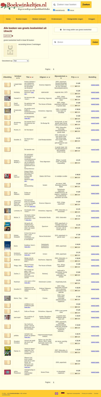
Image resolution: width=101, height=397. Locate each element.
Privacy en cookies (87, 393)
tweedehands (60, 10)
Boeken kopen (21, 19)
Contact (96, 393)
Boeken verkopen (39, 19)
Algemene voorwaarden (73, 393)
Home (8, 19)
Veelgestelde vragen (75, 19)
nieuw (71, 10)
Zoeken (86, 4)
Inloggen (91, 19)
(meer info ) (27, 118)
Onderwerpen (56, 19)
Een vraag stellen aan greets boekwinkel (75, 30)
